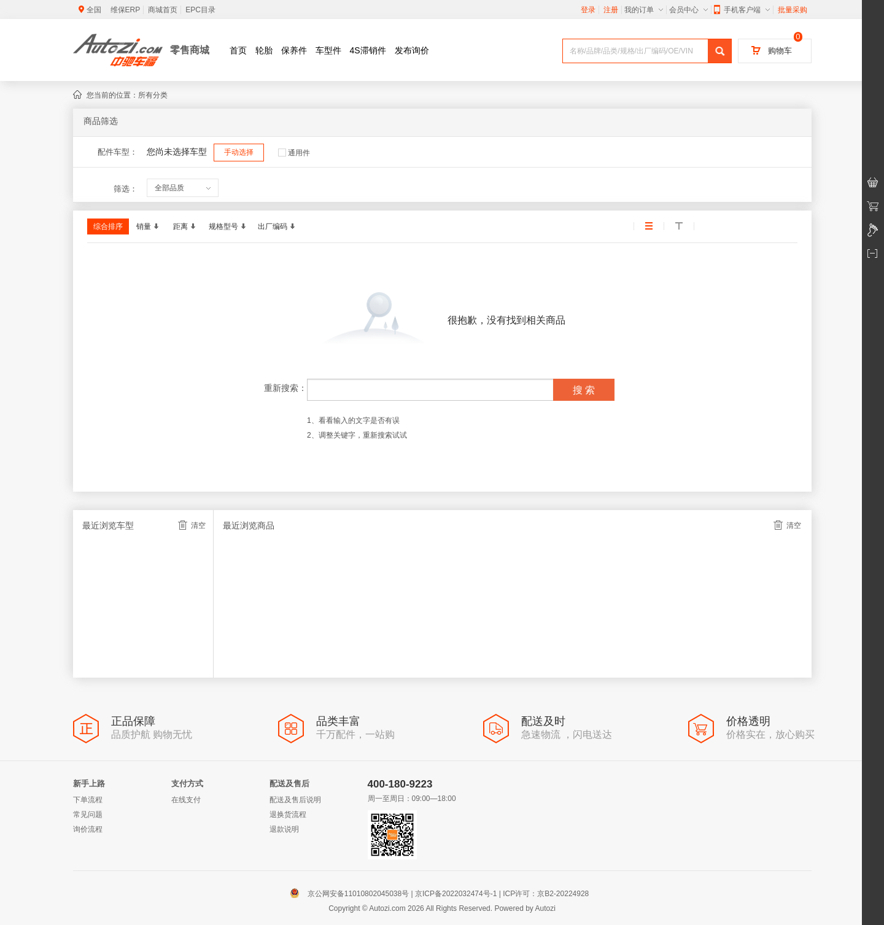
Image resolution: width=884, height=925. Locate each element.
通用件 (294, 153)
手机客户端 (742, 10)
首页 (238, 50)
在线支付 (186, 799)
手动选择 (239, 152)
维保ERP (125, 10)
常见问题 (88, 814)
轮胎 (264, 50)
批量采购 (792, 10)
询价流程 (88, 829)
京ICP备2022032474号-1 (456, 893)
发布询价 (412, 50)
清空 (192, 525)
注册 (610, 10)
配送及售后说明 (295, 799)
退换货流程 (287, 814)
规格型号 (227, 226)
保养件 (294, 50)
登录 (588, 10)
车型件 (328, 50)
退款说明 (284, 829)
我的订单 (643, 10)
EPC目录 (200, 10)
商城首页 (162, 10)
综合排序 (108, 226)
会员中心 (688, 10)
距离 (184, 226)
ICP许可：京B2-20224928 (546, 893)
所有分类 (153, 95)
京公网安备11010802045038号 (352, 893)
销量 (147, 226)
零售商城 (189, 50)
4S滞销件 (368, 50)
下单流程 (88, 799)
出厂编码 (276, 226)
